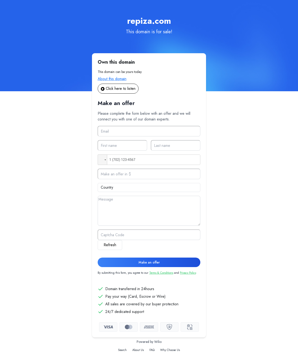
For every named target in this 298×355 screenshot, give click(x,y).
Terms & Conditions (161, 273)
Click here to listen (118, 88)
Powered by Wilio (149, 341)
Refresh (110, 245)
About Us (138, 350)
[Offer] (149, 174)
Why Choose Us (170, 350)
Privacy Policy (188, 273)
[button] (102, 160)
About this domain (112, 79)
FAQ (151, 350)
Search (122, 350)
